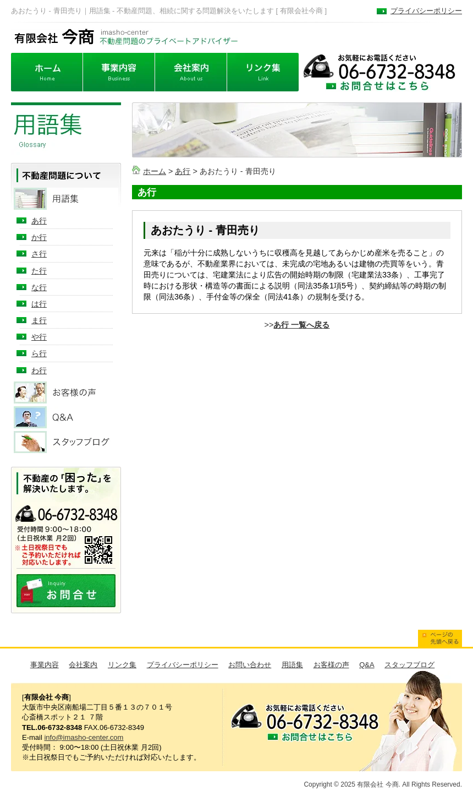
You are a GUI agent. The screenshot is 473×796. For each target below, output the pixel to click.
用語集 (292, 665)
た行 (39, 270)
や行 (39, 336)
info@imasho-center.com (83, 737)
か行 (39, 237)
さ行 (39, 253)
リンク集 (122, 665)
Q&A (366, 665)
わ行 (39, 370)
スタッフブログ (409, 665)
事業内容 (44, 665)
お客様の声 (331, 665)
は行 (39, 303)
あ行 (182, 171)
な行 (39, 287)
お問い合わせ (249, 665)
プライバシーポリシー (426, 11)
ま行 (39, 320)
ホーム (154, 171)
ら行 (39, 353)
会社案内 (83, 665)
